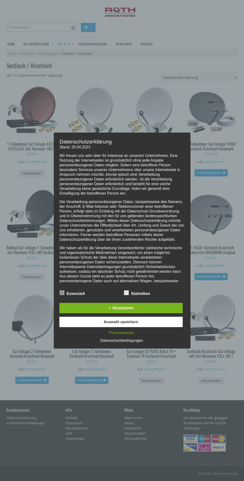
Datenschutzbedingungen (121, 340)
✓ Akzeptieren (121, 308)
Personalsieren (121, 332)
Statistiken (137, 292)
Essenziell (72, 292)
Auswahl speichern (121, 322)
